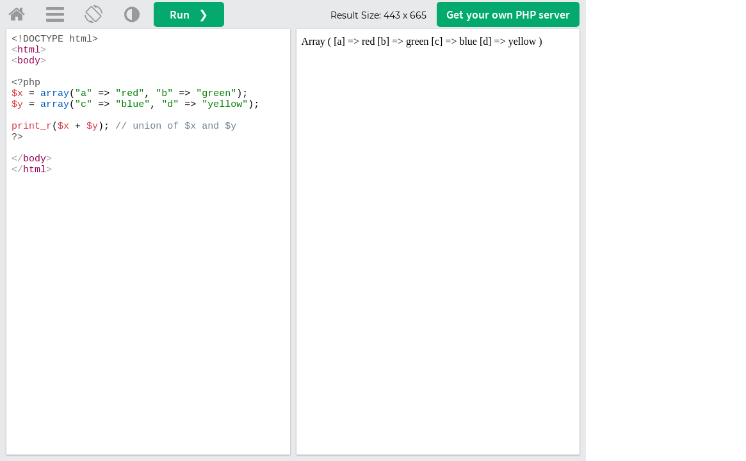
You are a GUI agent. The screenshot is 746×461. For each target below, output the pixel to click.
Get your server (508, 14)
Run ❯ (189, 14)
